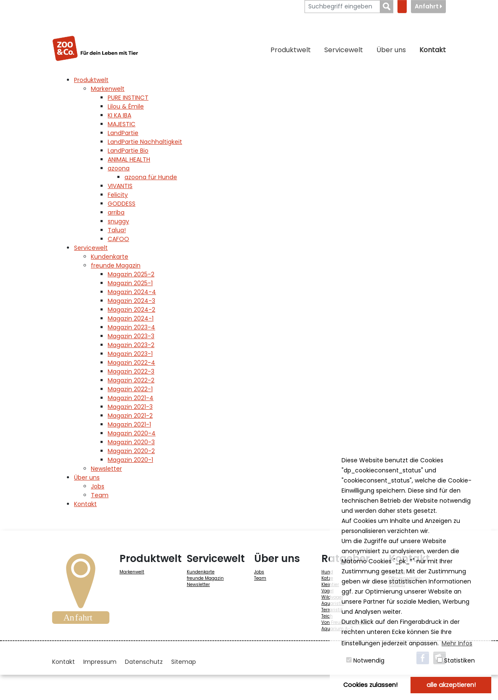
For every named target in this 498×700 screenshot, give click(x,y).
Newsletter (198, 584)
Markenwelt (131, 572)
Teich (327, 616)
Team (260, 578)
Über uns (391, 50)
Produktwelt (290, 50)
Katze (327, 578)
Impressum (100, 662)
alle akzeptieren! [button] (451, 685)
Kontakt (432, 50)
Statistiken (456, 660)
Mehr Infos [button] (457, 643)
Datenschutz (144, 662)
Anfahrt (428, 6)
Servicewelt (343, 50)
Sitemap (183, 662)
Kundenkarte (201, 572)
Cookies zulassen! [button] (370, 685)
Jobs (259, 572)
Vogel (327, 591)
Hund (327, 572)
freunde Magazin (205, 578)
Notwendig (365, 660)
